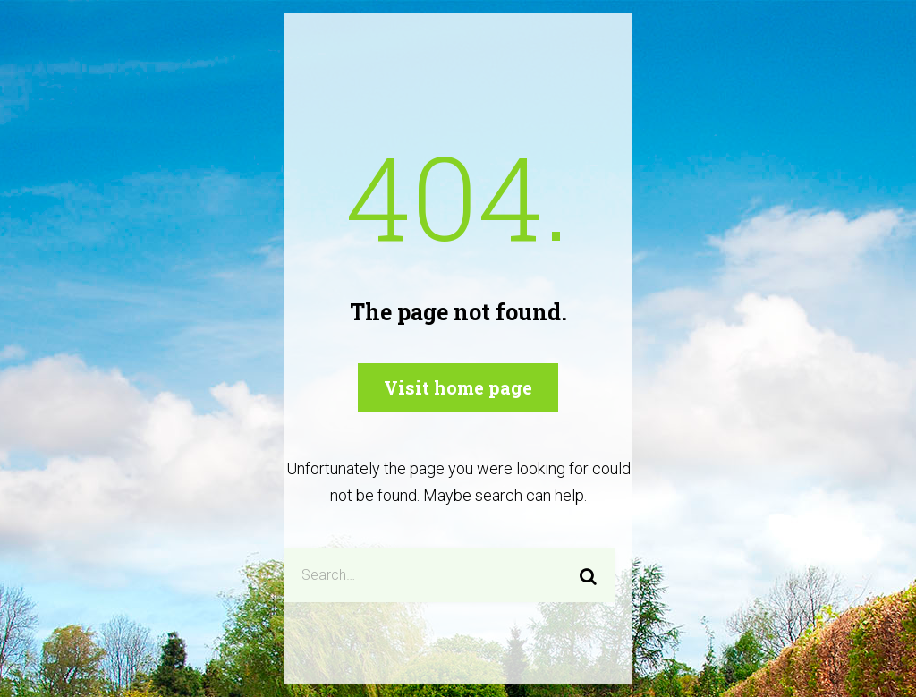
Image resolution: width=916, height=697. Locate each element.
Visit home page (458, 387)
